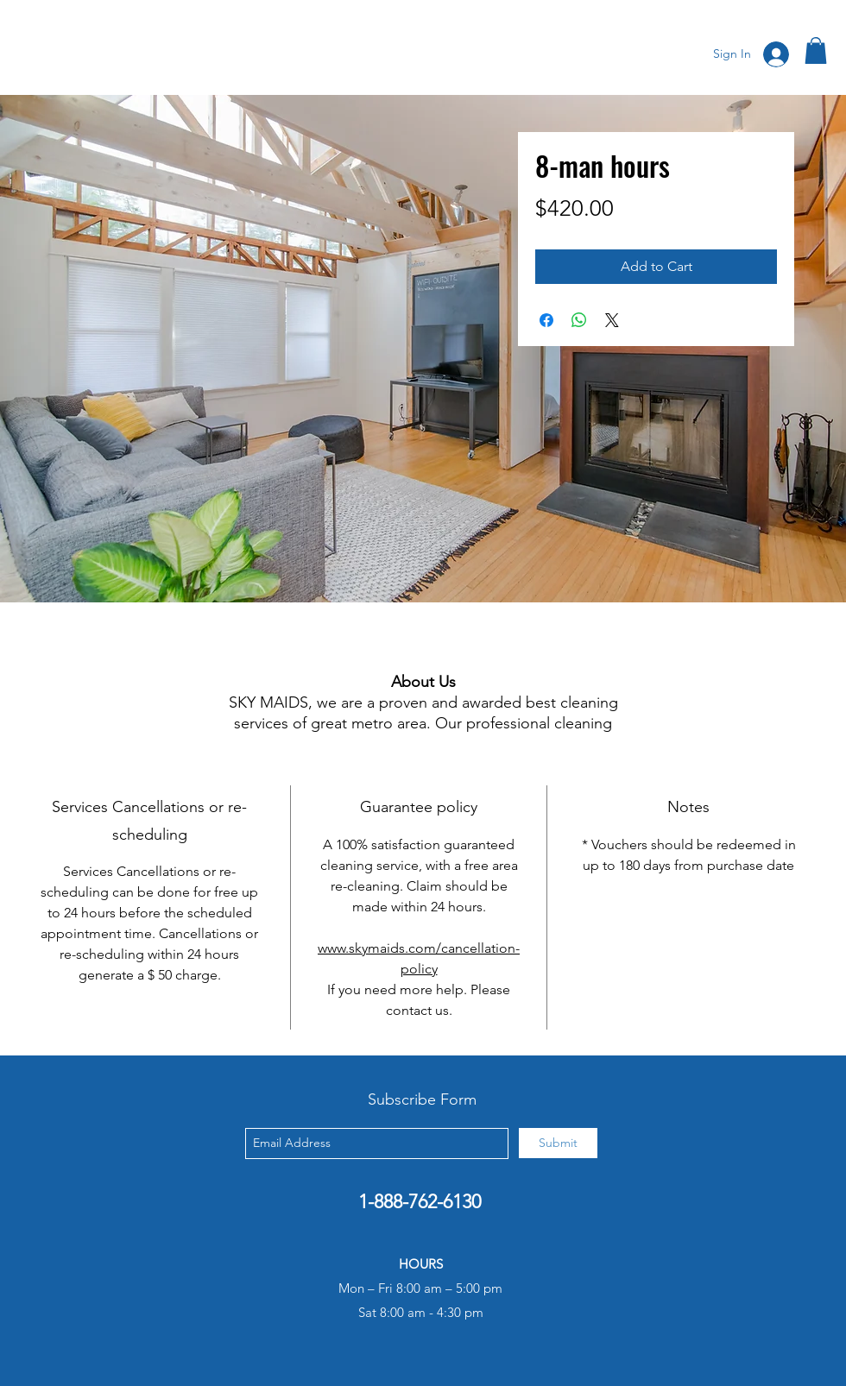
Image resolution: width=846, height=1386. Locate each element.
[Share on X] (612, 320)
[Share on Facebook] (546, 320)
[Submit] (558, 1143)
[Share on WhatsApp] (579, 320)
